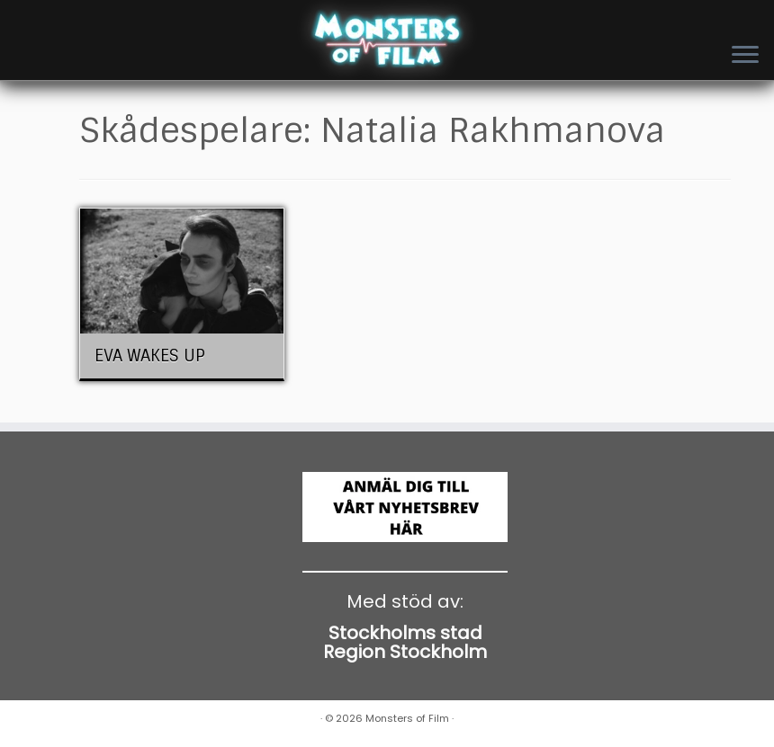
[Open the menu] (745, 55)
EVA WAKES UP (149, 356)
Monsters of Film (407, 718)
